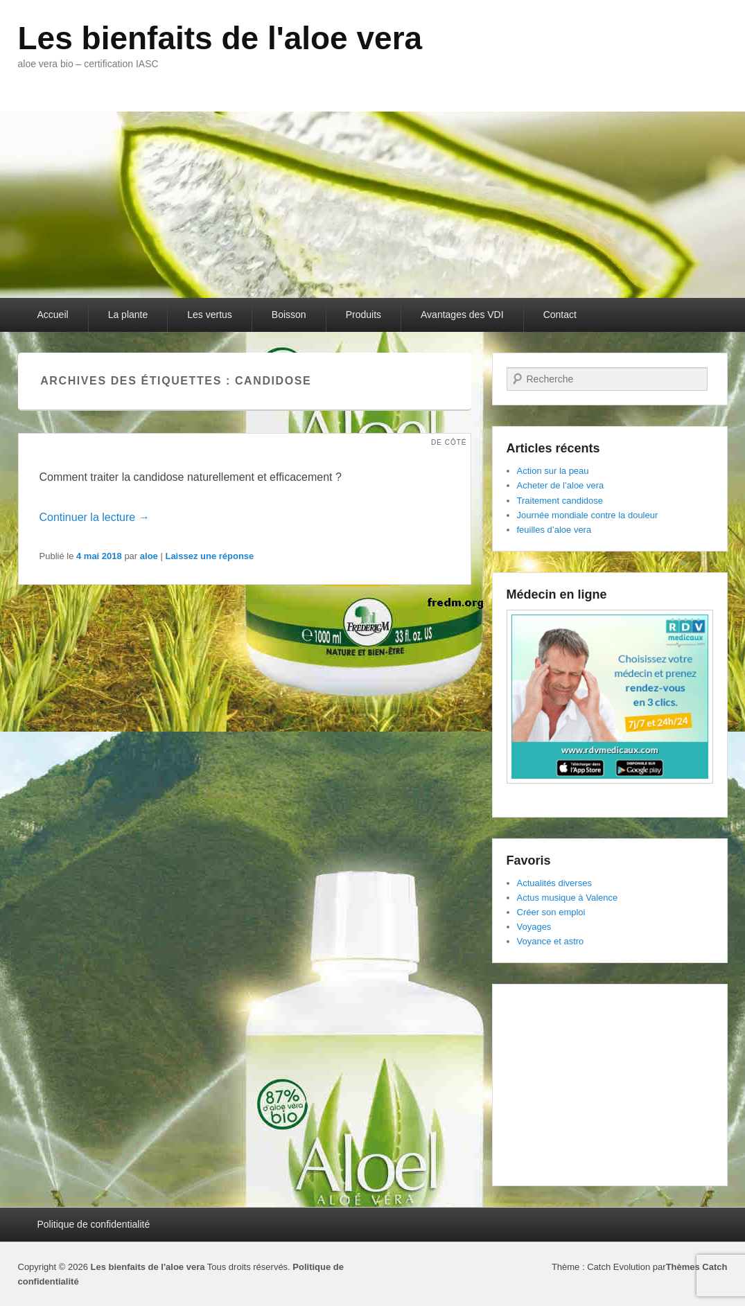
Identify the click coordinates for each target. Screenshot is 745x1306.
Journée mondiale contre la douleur (587, 515)
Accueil (53, 314)
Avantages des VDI (462, 314)
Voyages (534, 926)
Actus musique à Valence (567, 897)
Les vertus (209, 314)
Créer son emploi (551, 912)
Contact (560, 314)
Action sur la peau (553, 471)
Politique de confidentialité (93, 1224)
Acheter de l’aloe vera (560, 485)
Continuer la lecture (95, 517)
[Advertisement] (610, 1085)
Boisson (289, 314)
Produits (363, 314)
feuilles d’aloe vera (554, 529)
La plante (128, 314)
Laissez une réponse (209, 556)
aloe (149, 556)
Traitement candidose (560, 500)
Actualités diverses (554, 883)
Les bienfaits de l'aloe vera (220, 38)
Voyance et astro (550, 941)
